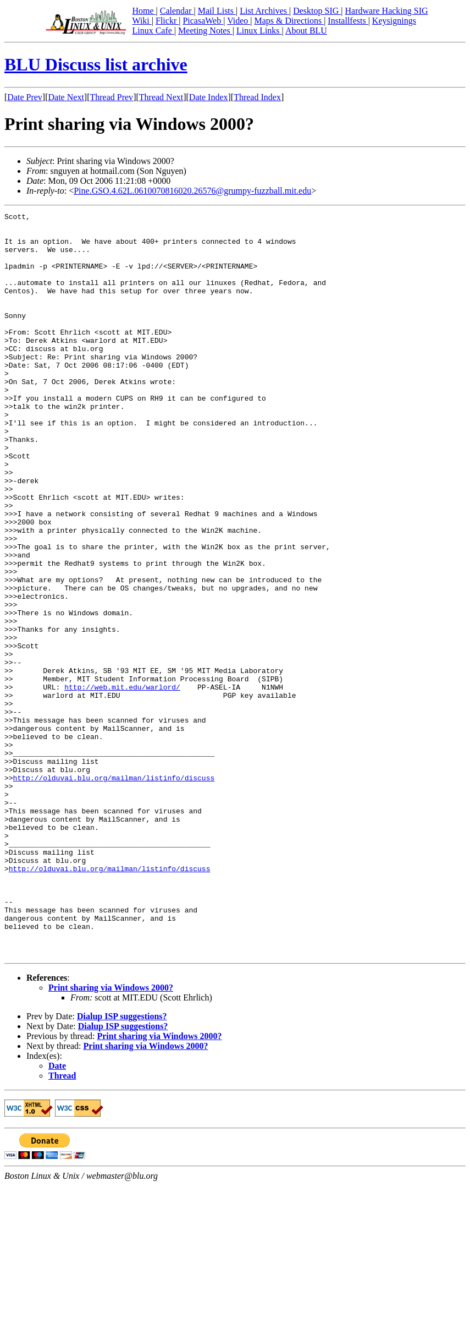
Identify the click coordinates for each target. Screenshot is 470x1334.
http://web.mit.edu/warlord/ (122, 783)
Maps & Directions (289, 20)
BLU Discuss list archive (95, 64)
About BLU (306, 30)
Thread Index (257, 97)
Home (144, 10)
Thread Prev (111, 97)
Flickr (167, 20)
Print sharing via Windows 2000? (110, 1136)
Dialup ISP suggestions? (122, 1164)
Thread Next (161, 97)
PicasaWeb (203, 20)
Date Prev (24, 97)
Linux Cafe (153, 30)
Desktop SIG (317, 10)
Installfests (348, 20)
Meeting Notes (205, 30)
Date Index (208, 97)
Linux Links (259, 30)
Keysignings (394, 20)
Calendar (177, 10)
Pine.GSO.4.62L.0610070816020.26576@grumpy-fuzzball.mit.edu (192, 190)
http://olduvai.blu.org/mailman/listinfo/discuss (114, 891)
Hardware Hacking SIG (386, 10)
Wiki (141, 20)
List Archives (264, 10)
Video (238, 20)
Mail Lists (217, 10)
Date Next (66, 97)
